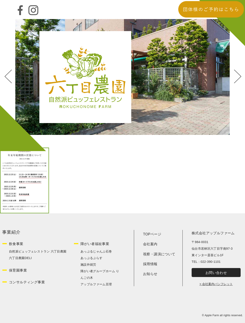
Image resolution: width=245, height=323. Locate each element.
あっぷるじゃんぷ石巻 (96, 251)
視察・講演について (159, 254)
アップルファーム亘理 (96, 284)
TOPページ (152, 234)
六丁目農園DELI (20, 258)
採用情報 (150, 264)
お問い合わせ (216, 273)
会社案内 (150, 244)
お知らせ (150, 274)
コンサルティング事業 (27, 282)
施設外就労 (88, 264)
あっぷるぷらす (91, 258)
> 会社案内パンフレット (216, 284)
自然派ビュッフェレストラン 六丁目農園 (37, 251)
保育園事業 (18, 270)
